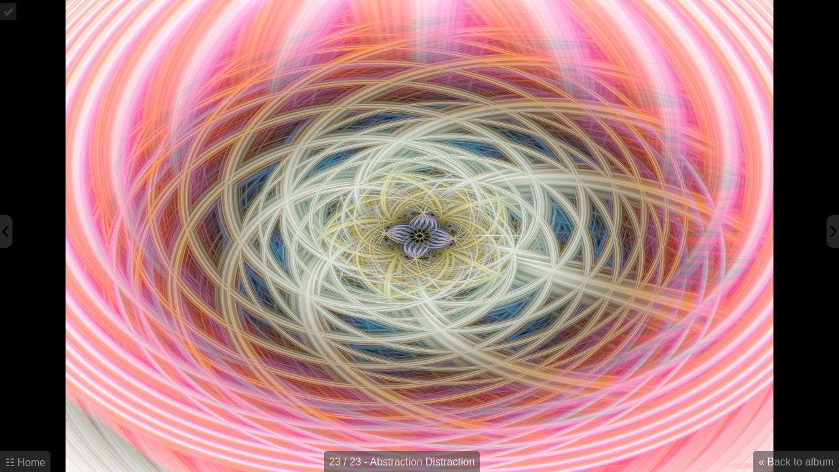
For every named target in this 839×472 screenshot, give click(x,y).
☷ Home (25, 462)
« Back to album (796, 461)
